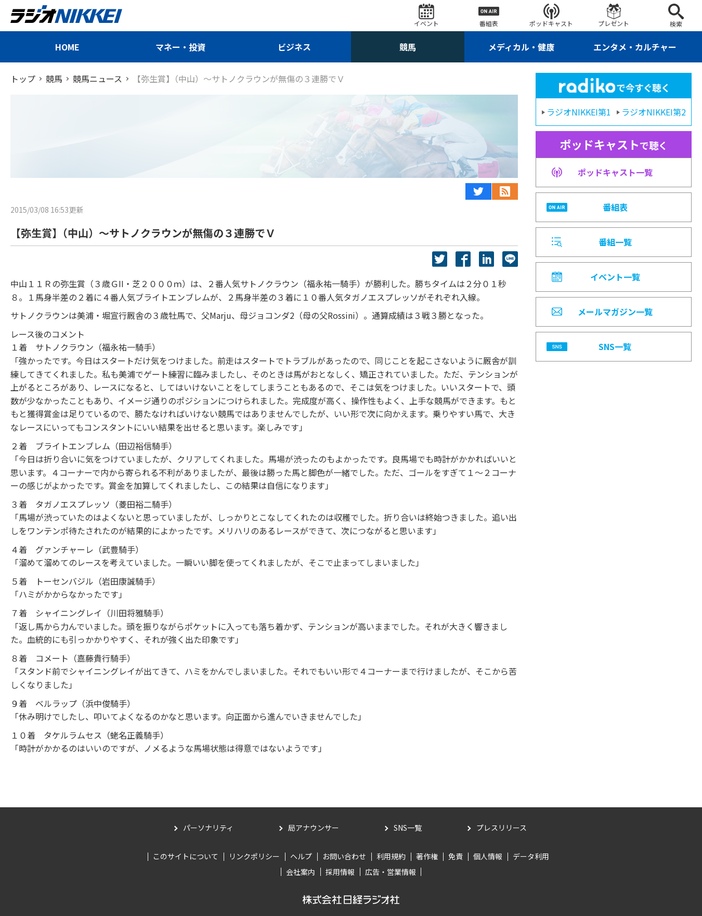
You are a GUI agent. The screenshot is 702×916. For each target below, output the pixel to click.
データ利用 (531, 856)
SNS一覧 (408, 827)
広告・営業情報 (390, 872)
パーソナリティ (208, 827)
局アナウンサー (313, 827)
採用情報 (340, 872)
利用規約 (391, 856)
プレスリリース (501, 827)
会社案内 (300, 872)
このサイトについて (185, 856)
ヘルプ (301, 856)
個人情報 (487, 856)
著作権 (427, 856)
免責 (455, 856)
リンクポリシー (254, 856)
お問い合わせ (344, 856)
